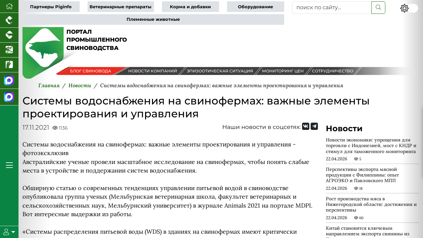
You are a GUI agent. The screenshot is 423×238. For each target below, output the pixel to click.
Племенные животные (153, 19)
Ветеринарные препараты (120, 6)
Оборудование (255, 6)
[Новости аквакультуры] (9, 50)
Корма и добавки (190, 6)
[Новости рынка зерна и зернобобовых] (9, 65)
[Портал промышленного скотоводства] (9, 35)
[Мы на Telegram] (314, 126)
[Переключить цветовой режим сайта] (409, 8)
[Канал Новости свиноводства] (9, 80)
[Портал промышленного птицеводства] (9, 20)
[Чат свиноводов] (9, 97)
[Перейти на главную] (9, 6)
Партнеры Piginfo (51, 6)
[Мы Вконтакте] (305, 126)
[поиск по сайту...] (332, 7)
